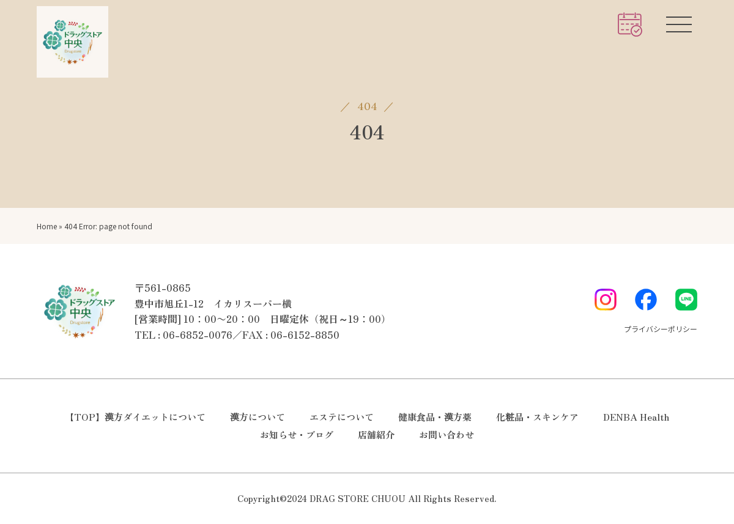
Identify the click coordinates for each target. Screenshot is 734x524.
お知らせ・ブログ (296, 434)
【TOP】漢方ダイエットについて (135, 416)
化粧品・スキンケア (537, 416)
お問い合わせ (446, 434)
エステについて (342, 416)
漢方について (257, 416)
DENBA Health (636, 416)
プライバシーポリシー (660, 328)
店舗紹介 (376, 434)
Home (47, 226)
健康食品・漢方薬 (435, 416)
